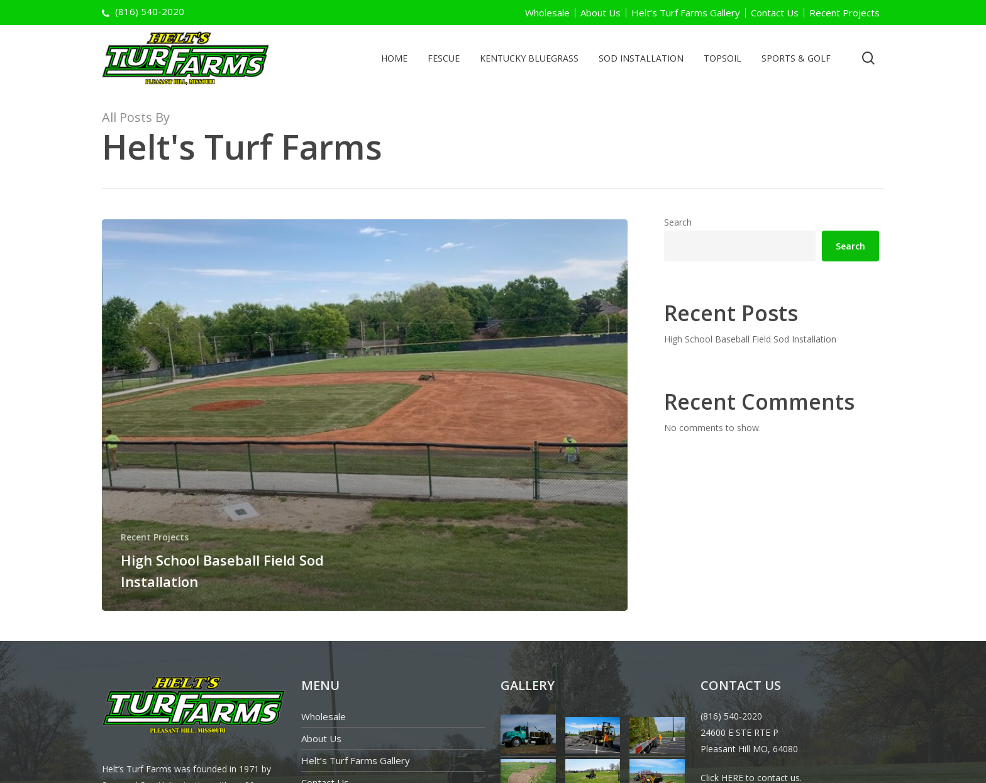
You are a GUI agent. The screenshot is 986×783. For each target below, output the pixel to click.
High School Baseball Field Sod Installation (750, 339)
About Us (600, 13)
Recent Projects (844, 13)
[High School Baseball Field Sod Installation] (365, 415)
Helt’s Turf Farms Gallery (685, 13)
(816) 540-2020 (731, 716)
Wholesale (547, 13)
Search (678, 222)
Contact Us (775, 13)
